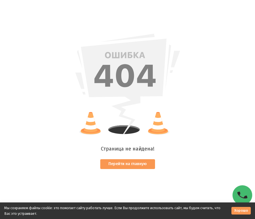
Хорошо (241, 210)
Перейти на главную (127, 163)
